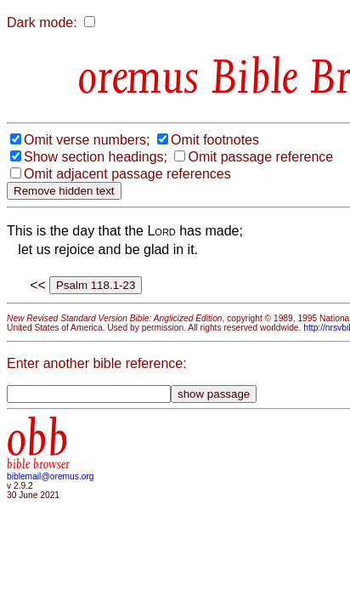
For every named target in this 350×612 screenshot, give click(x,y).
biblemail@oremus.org (50, 567)
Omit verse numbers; (87, 195)
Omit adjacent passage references (127, 246)
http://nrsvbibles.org (124, 418)
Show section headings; (95, 212)
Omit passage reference (96, 229)
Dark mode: (42, 22)
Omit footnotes (215, 195)
